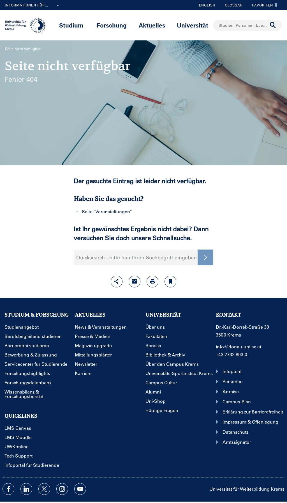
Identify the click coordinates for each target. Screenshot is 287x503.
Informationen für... (33, 5)
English (207, 5)
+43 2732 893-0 (231, 354)
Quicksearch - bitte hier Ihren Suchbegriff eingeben (136, 257)
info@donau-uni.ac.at (238, 346)
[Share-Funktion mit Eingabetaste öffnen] (116, 281)
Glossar (232, 5)
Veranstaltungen (112, 211)
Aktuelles (152, 25)
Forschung (112, 25)
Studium (71, 25)
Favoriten (263, 5)
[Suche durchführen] (273, 25)
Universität (192, 25)
